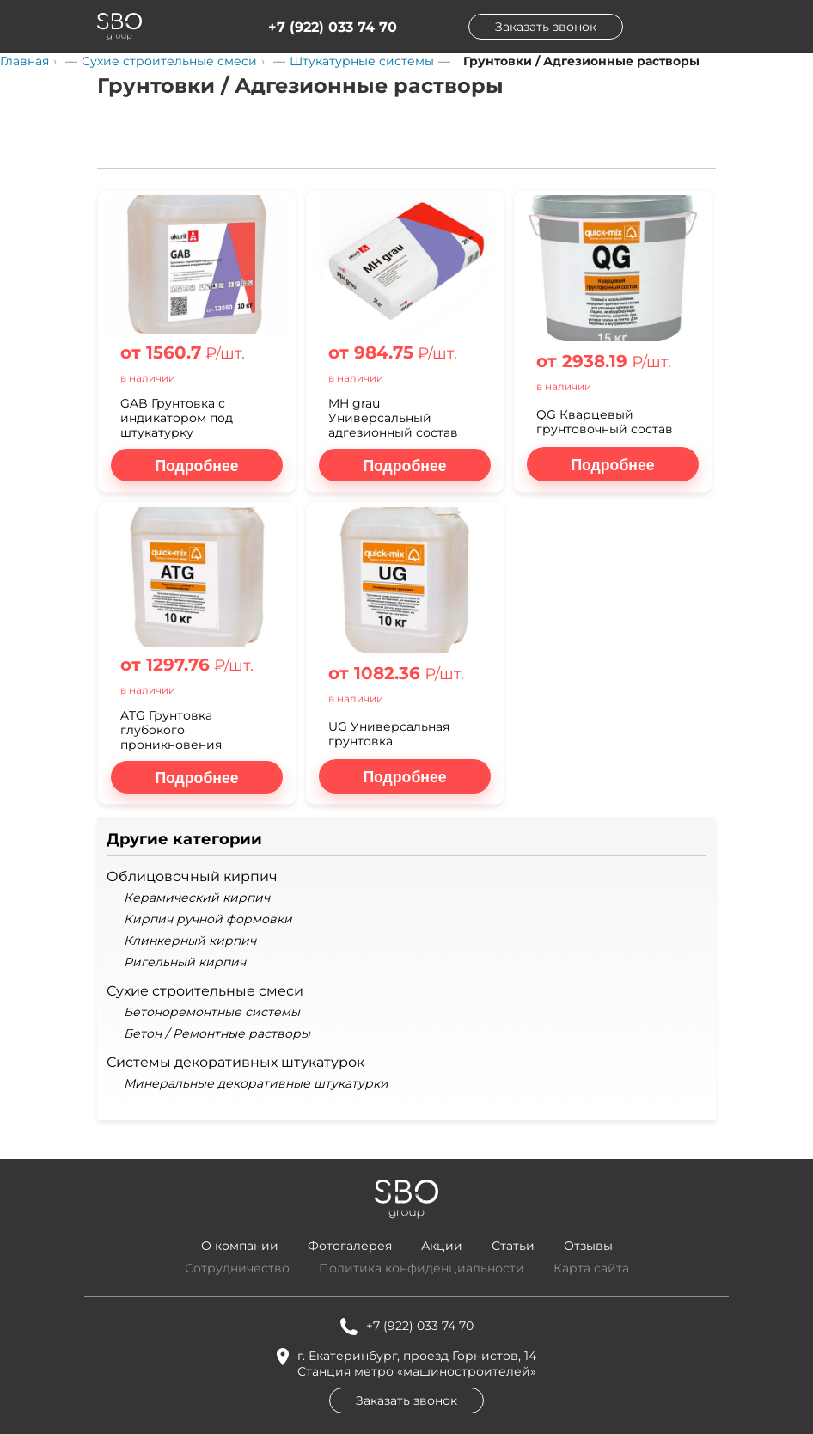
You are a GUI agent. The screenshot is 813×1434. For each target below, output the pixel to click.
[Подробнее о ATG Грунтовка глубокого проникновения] (197, 777)
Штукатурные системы (362, 61)
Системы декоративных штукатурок (235, 1062)
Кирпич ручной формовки (208, 919)
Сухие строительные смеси (169, 61)
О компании (239, 1245)
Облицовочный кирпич (192, 876)
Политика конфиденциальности (421, 1268)
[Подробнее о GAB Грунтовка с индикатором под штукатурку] (197, 465)
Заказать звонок (545, 26)
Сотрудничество (237, 1268)
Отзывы (588, 1245)
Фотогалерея (350, 1245)
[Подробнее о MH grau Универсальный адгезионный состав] (405, 465)
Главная (24, 61)
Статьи (513, 1245)
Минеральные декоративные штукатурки (256, 1083)
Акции (441, 1245)
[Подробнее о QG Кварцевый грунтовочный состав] (613, 464)
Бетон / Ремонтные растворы (217, 1033)
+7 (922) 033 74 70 (332, 27)
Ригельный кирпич (185, 962)
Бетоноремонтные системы (212, 1012)
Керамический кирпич (197, 898)
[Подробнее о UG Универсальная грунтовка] (405, 776)
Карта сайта (591, 1268)
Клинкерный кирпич (190, 941)
